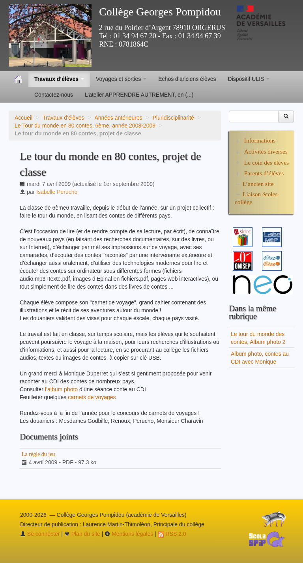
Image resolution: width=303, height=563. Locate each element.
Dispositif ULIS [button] (249, 79)
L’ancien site (258, 183)
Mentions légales (129, 534)
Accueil (23, 117)
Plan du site (82, 534)
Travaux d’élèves (63, 117)
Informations (260, 140)
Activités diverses (266, 151)
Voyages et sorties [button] (121, 79)
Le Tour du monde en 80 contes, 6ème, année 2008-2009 (85, 125)
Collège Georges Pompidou (160, 12)
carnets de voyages (92, 397)
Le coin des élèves (266, 162)
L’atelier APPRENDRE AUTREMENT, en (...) (139, 95)
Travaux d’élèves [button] (59, 79)
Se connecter (40, 534)
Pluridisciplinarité (173, 117)
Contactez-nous (53, 95)
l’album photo (61, 389)
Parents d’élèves (264, 173)
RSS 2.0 (172, 534)
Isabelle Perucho (56, 192)
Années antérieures (118, 117)
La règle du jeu (38, 454)
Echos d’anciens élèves (187, 79)
